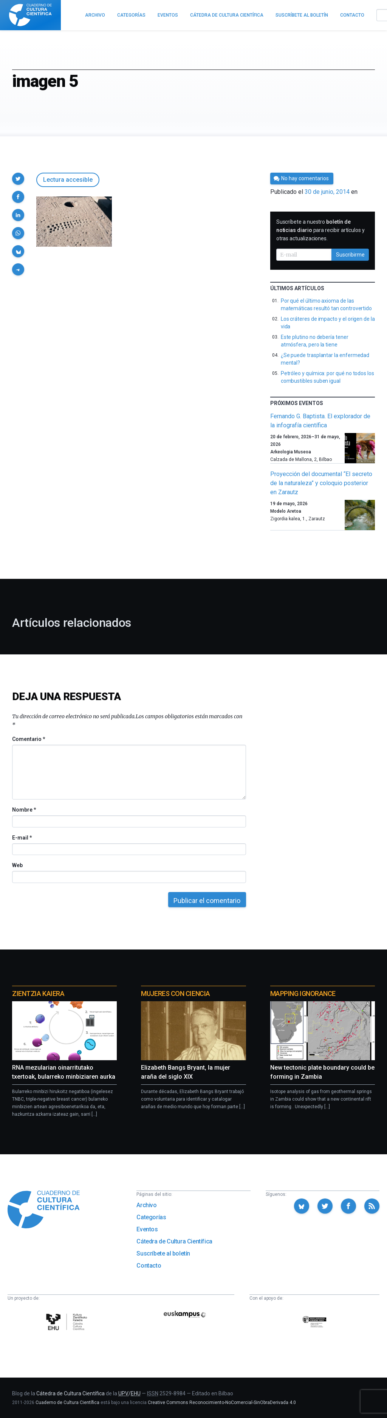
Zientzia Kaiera (38, 993)
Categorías (151, 1217)
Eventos (147, 1229)
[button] (18, 179)
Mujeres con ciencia (175, 993)
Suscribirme (350, 255)
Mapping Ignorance (303, 993)
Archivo (146, 1205)
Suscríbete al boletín (163, 1253)
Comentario (28, 739)
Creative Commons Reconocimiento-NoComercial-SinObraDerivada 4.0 (222, 1402)
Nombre (24, 810)
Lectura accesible (68, 179)
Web (17, 865)
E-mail (21, 838)
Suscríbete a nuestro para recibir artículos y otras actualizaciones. (320, 230)
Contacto (148, 1265)
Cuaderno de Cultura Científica (67, 1402)
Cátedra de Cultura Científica (174, 1241)
